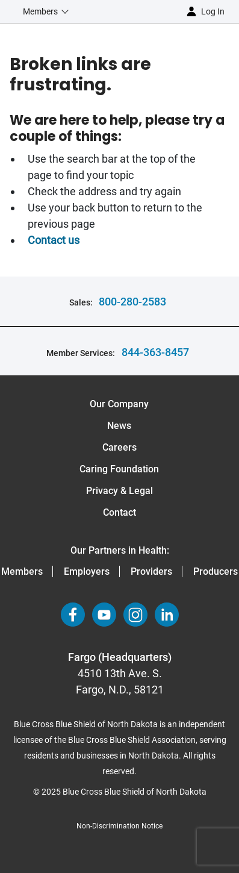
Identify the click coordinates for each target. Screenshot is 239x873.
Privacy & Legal (119, 490)
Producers (215, 571)
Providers (151, 571)
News (119, 425)
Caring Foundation (119, 469)
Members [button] (40, 11)
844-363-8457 (155, 352)
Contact (119, 512)
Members (22, 571)
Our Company (119, 404)
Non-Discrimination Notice (119, 826)
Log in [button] (213, 11)
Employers (87, 571)
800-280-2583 (132, 301)
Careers (119, 447)
